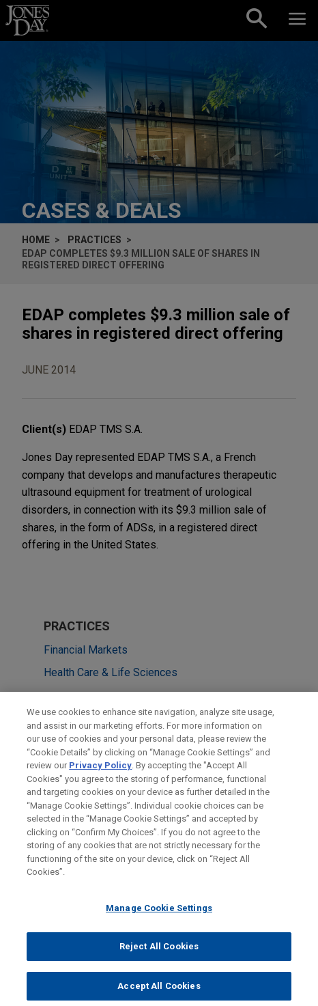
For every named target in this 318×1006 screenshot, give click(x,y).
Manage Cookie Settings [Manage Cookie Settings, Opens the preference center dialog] (159, 915)
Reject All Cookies (159, 954)
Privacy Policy (100, 773)
